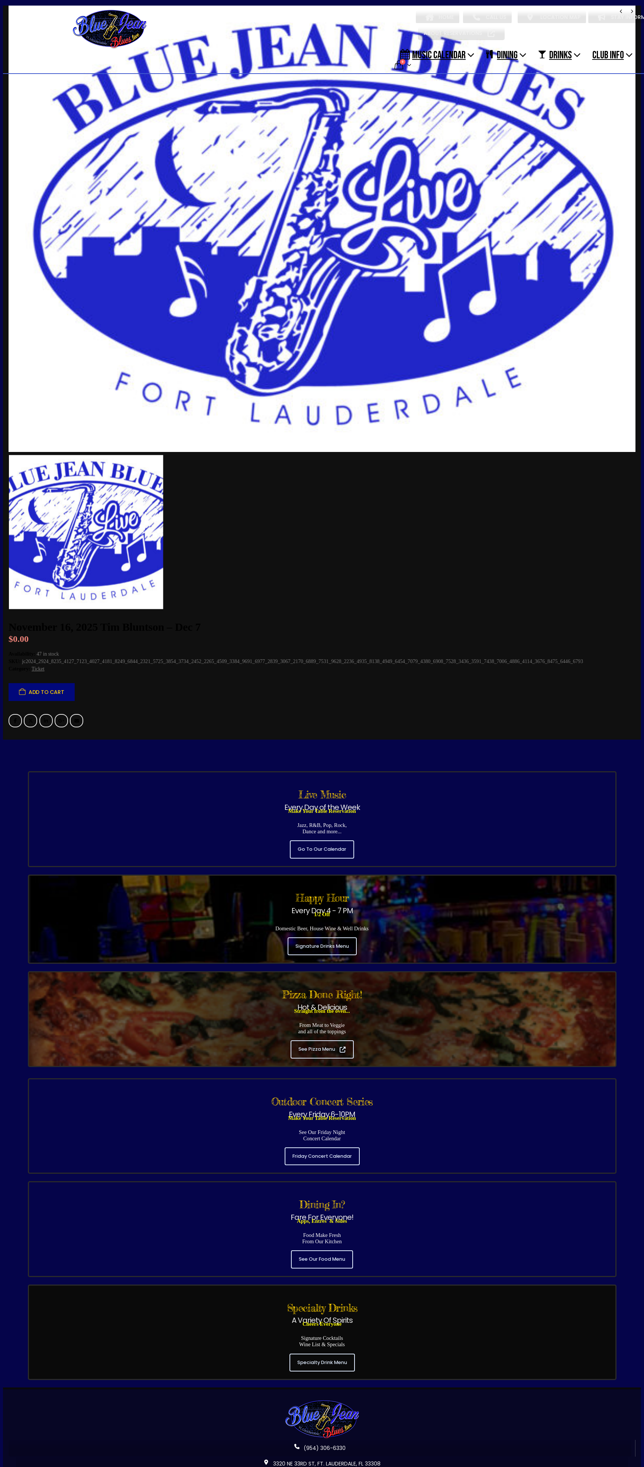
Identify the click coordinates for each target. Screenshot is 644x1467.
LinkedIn (46, 716)
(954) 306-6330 (320, 1443)
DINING (502, 54)
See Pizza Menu (322, 1045)
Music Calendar (433, 54)
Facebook (15, 716)
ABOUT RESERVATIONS (459, 33)
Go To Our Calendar (322, 845)
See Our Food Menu (322, 1255)
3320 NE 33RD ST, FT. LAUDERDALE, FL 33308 (322, 1459)
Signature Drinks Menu (322, 941)
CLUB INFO (608, 54)
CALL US (489, 17)
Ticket (38, 664)
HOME (439, 17)
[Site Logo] (109, 29)
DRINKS (555, 54)
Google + (61, 716)
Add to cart (46, 687)
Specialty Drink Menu (322, 1358)
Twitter (30, 716)
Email (76, 716)
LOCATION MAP (553, 17)
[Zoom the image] (322, 1398)
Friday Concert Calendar (322, 1151)
